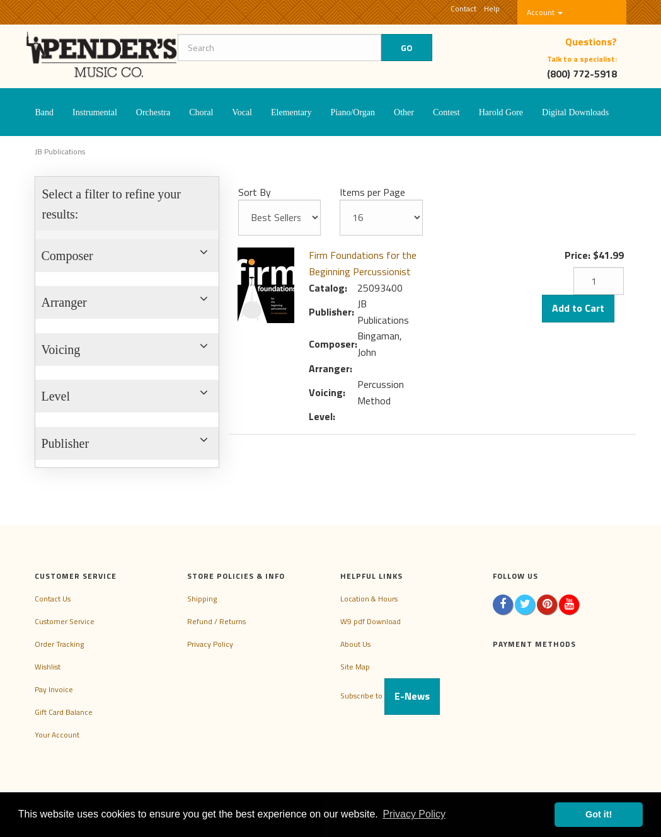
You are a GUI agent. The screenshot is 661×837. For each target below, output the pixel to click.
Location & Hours (369, 599)
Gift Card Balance (64, 712)
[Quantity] (598, 281)
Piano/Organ (353, 112)
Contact (463, 8)
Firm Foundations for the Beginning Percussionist (363, 263)
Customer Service (65, 621)
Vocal (242, 112)
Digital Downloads (575, 112)
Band (44, 112)
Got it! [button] (598, 814)
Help (492, 8)
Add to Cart (578, 308)
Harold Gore (501, 112)
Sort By (254, 192)
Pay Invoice (54, 689)
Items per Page (372, 192)
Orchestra (153, 112)
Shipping (202, 599)
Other (404, 112)
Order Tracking (59, 644)
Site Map (355, 667)
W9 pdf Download (370, 621)
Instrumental (94, 112)
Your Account (57, 735)
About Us (355, 644)
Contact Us (53, 599)
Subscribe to (390, 696)
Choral (201, 112)
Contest (446, 112)
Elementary (291, 112)
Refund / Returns (216, 621)
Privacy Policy (210, 644)
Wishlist (47, 667)
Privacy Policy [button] (413, 814)
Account (545, 12)
